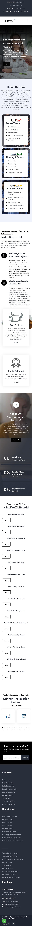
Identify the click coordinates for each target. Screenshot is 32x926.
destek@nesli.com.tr (16, 5)
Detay (6, 73)
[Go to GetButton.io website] (4, 924)
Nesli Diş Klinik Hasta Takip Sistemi (18, 474)
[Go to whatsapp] (4, 921)
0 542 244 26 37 (20, 8)
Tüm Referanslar (16, 706)
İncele (6, 520)
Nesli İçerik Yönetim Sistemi (18, 459)
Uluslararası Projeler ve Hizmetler (19, 282)
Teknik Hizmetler (14, 189)
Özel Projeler (16, 325)
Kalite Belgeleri (16, 371)
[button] (2, 727)
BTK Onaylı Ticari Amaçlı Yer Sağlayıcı (18, 255)
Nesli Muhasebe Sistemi (18, 490)
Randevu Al (16, 439)
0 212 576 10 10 (13, 901)
